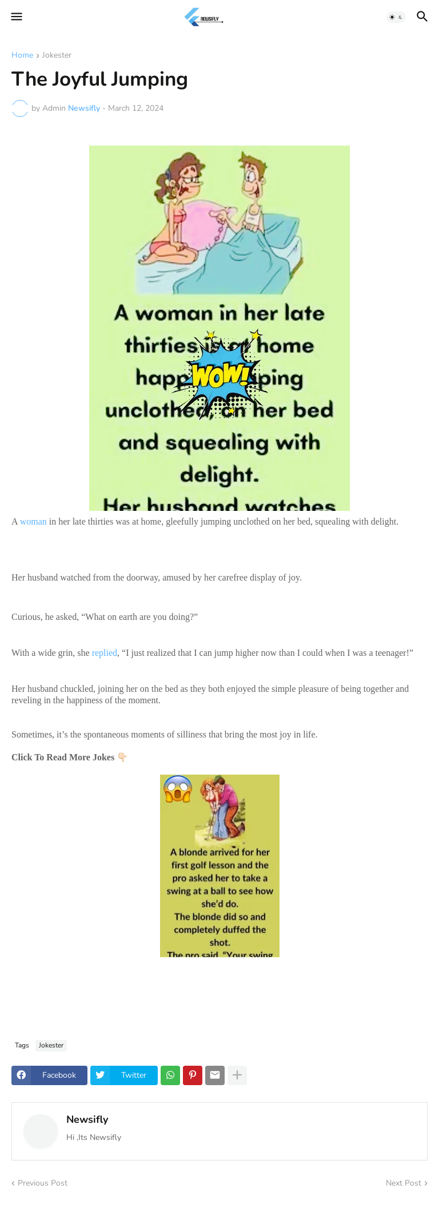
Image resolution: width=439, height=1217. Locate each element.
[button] (15, 17)
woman (33, 521)
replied (104, 653)
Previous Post (42, 1183)
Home (22, 56)
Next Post (403, 1183)
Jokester (56, 56)
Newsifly (87, 1119)
